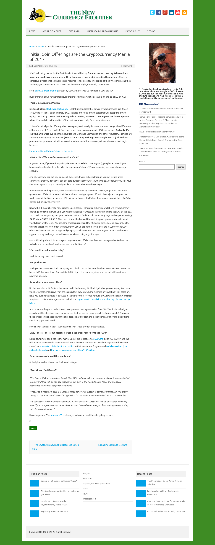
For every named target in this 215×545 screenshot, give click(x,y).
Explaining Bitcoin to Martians (114, 445)
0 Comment (126, 66)
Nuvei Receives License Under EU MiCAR (157, 132)
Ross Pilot (37, 66)
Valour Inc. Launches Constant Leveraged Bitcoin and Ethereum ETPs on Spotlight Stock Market (161, 150)
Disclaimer (74, 31)
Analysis (86, 473)
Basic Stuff (87, 478)
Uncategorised (89, 499)
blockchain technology (57, 109)
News (85, 494)
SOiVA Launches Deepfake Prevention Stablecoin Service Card (161, 110)
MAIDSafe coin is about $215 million (57, 346)
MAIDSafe (98, 339)
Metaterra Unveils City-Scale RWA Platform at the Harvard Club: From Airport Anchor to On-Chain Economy (161, 140)
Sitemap (151, 31)
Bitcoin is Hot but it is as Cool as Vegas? (59, 481)
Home (32, 31)
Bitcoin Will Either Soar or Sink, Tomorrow (166, 511)
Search (142, 161)
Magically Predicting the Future (96, 483)
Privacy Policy (133, 31)
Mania (41, 46)
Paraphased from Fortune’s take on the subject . (52, 151)
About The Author (51, 31)
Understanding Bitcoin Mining (102, 31)
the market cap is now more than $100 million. (73, 350)
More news (144, 155)
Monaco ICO (57, 415)
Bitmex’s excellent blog (46, 90)
